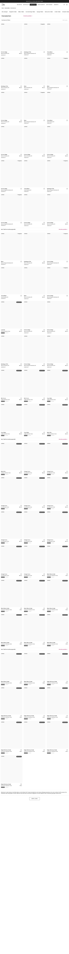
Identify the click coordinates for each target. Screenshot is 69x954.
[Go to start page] (3, 5)
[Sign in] (64, 4)
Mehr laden (35, 798)
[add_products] (21, 52)
